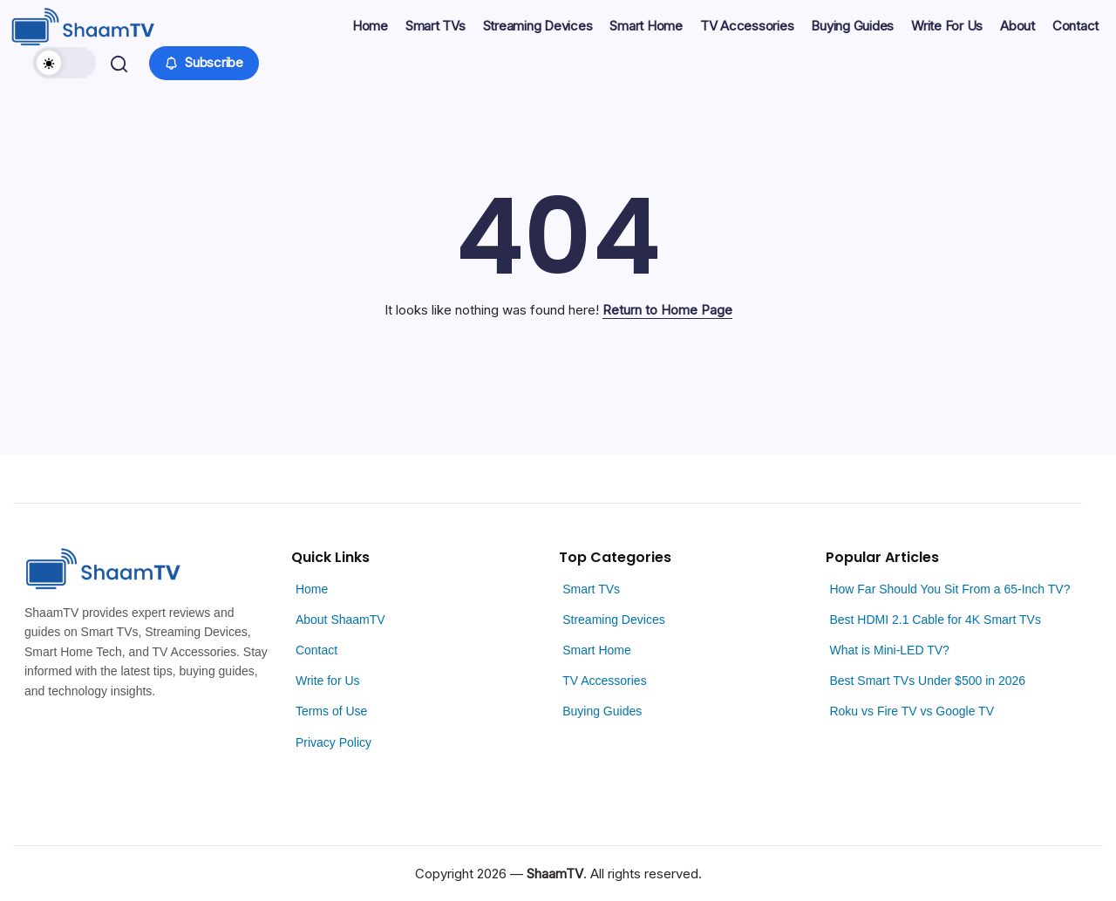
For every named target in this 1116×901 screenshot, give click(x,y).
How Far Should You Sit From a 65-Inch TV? (949, 589)
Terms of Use (331, 711)
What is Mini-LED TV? (889, 650)
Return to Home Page (667, 309)
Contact (316, 650)
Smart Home (596, 650)
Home (312, 589)
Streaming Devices (613, 620)
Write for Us (328, 681)
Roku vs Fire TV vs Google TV (911, 711)
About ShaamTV (340, 620)
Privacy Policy (333, 742)
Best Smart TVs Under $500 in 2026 (927, 681)
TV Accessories (604, 681)
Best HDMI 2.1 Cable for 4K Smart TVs (935, 620)
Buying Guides (602, 711)
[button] (67, 62)
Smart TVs (591, 589)
